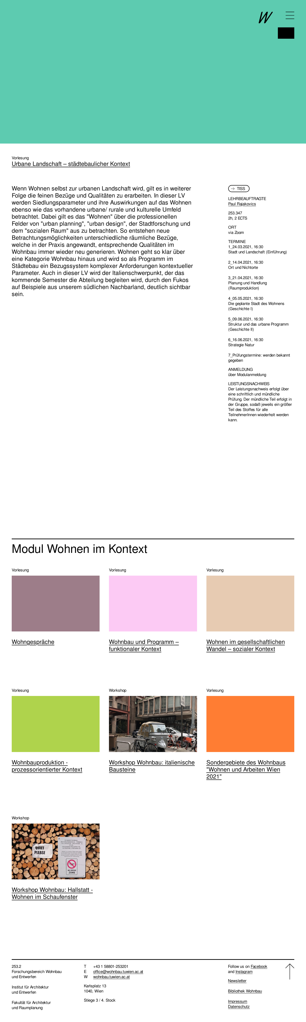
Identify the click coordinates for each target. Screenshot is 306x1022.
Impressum (237, 1001)
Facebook (259, 966)
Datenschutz (239, 1006)
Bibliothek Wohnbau (245, 991)
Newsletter (237, 980)
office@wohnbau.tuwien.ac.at (118, 971)
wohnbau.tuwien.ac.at (111, 976)
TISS (241, 188)
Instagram (244, 971)
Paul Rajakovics (242, 203)
